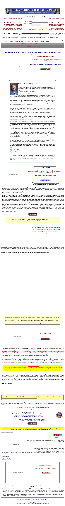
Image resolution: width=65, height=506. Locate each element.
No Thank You (40, 29)
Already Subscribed (32, 29)
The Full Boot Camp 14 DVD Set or (28, 47)
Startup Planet (37, 46)
